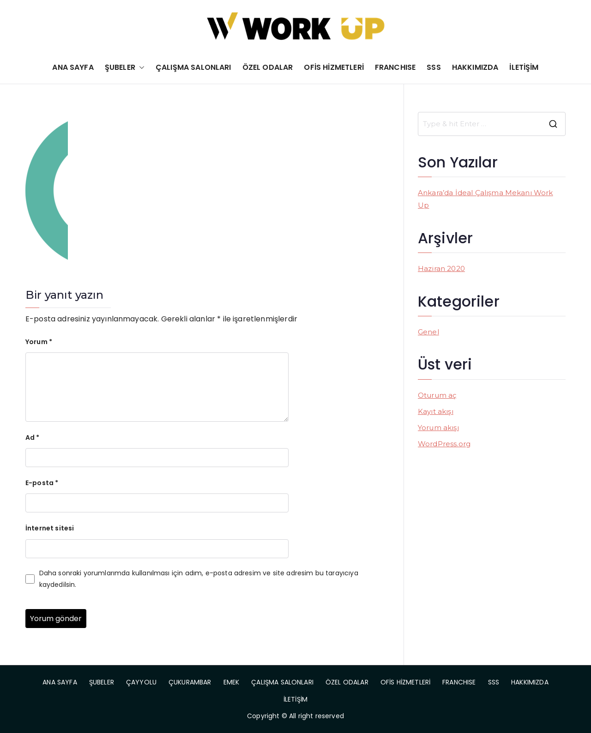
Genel (428, 331)
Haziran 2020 (441, 268)
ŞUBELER (125, 67)
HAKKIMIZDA (475, 67)
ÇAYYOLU (141, 682)
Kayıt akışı (435, 411)
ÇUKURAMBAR (190, 682)
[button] (140, 67)
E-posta (41, 482)
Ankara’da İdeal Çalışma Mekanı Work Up (485, 198)
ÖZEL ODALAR (267, 67)
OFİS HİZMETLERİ (333, 67)
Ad (32, 437)
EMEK (231, 682)
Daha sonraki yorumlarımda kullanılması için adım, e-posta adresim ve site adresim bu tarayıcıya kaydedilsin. (198, 578)
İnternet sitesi (49, 528)
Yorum (38, 341)
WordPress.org (444, 443)
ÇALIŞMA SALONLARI (193, 67)
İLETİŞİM (523, 67)
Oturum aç (437, 395)
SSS (433, 67)
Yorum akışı (438, 427)
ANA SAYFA (72, 67)
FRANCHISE (395, 67)
